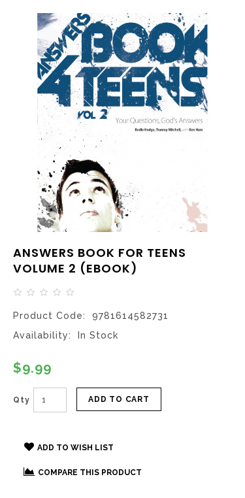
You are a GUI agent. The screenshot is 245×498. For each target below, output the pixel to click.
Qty (21, 400)
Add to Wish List (69, 447)
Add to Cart (119, 399)
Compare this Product (83, 472)
